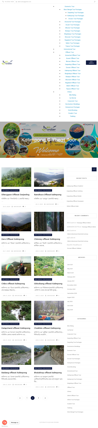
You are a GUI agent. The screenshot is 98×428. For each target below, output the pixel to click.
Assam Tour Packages (73, 25)
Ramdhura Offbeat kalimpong (47, 194)
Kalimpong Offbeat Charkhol (75, 186)
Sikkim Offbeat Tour (72, 86)
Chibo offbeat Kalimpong (13, 283)
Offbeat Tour (69, 52)
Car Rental (72, 98)
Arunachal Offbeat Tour (72, 55)
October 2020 (71, 289)
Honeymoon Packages (72, 107)
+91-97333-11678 (8, 2)
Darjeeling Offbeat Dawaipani (75, 201)
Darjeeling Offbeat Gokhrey (75, 191)
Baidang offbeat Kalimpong (14, 372)
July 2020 (70, 301)
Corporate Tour (73, 101)
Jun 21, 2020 (40, 251)
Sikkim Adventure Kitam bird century (77, 234)
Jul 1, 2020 (6, 251)
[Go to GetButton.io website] (5, 426)
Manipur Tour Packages (72, 31)
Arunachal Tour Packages (73, 22)
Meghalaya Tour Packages (72, 34)
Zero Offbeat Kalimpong (12, 239)
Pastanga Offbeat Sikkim (84, 223)
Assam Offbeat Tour (72, 58)
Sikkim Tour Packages (73, 43)
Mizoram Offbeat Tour (72, 80)
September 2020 (72, 293)
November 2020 (72, 285)
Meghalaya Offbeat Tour (73, 73)
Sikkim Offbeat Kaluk (73, 206)
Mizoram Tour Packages (72, 37)
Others (69, 92)
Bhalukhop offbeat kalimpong (48, 372)
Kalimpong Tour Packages (75, 15)
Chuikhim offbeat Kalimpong (47, 328)
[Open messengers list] (4, 422)
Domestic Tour (69, 6)
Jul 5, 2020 (39, 204)
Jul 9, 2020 (6, 207)
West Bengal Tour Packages (73, 9)
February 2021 (71, 277)
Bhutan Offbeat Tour (72, 61)
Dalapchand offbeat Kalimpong (15, 328)
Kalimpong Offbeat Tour (72, 70)
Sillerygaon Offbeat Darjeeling (15, 194)
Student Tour (72, 113)
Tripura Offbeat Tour (72, 89)
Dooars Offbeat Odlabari (74, 248)
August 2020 (70, 297)
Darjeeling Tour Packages (76, 12)
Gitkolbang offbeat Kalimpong (48, 283)
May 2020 (70, 310)
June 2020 (70, 306)
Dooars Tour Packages (76, 19)
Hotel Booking (72, 110)
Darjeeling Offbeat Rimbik (74, 196)
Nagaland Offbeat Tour (72, 83)
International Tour (69, 49)
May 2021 (70, 269)
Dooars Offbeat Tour (72, 67)
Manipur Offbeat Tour (73, 76)
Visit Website (91, 62)
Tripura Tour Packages (72, 46)
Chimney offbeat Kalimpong (47, 239)
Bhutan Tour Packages (72, 28)
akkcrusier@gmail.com (23, 2)
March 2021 (70, 273)
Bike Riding (72, 95)
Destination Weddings (72, 104)
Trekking (72, 116)
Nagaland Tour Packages (73, 40)
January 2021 (70, 281)
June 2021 (70, 265)
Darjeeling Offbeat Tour (72, 64)
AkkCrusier (17, 207)
